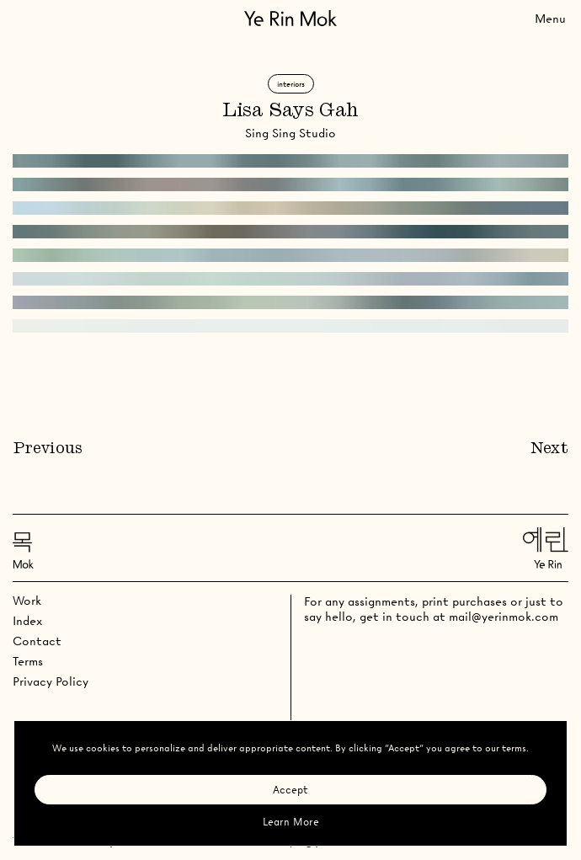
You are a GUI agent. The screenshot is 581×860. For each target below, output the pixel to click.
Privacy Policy (50, 681)
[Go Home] (290, 18)
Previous (48, 449)
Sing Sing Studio (290, 133)
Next (549, 449)
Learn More (291, 821)
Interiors (291, 83)
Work (27, 600)
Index (27, 621)
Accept (290, 789)
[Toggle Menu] (550, 18)
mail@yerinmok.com (503, 616)
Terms (28, 661)
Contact (37, 641)
